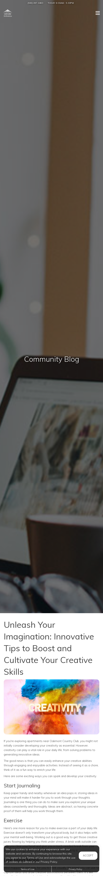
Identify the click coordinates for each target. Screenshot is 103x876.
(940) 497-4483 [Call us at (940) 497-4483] (35, 2)
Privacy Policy (75, 869)
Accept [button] (88, 855)
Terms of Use (27, 869)
